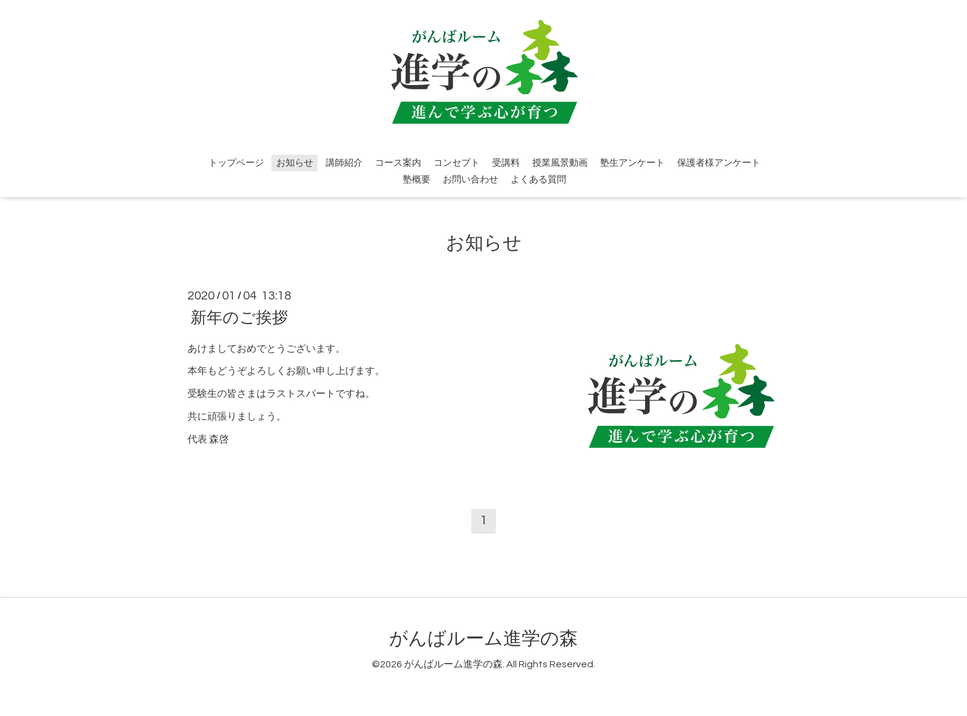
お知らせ (294, 163)
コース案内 (398, 163)
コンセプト (457, 163)
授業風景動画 (560, 163)
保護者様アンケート (718, 163)
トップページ (236, 163)
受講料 (506, 163)
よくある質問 (538, 179)
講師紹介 (344, 163)
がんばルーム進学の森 (483, 638)
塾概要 (416, 179)
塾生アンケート (632, 163)
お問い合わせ (470, 179)
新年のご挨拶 (239, 317)
